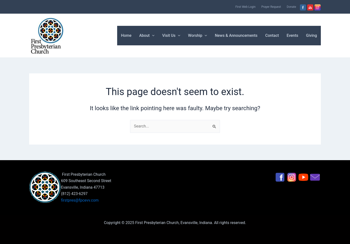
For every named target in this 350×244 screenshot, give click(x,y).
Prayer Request (271, 7)
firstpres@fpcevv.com (80, 200)
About (147, 35)
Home (126, 35)
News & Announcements (236, 35)
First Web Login (245, 7)
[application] (152, 35)
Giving (311, 35)
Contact (272, 35)
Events (292, 35)
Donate (291, 7)
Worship (197, 35)
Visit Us (171, 35)
